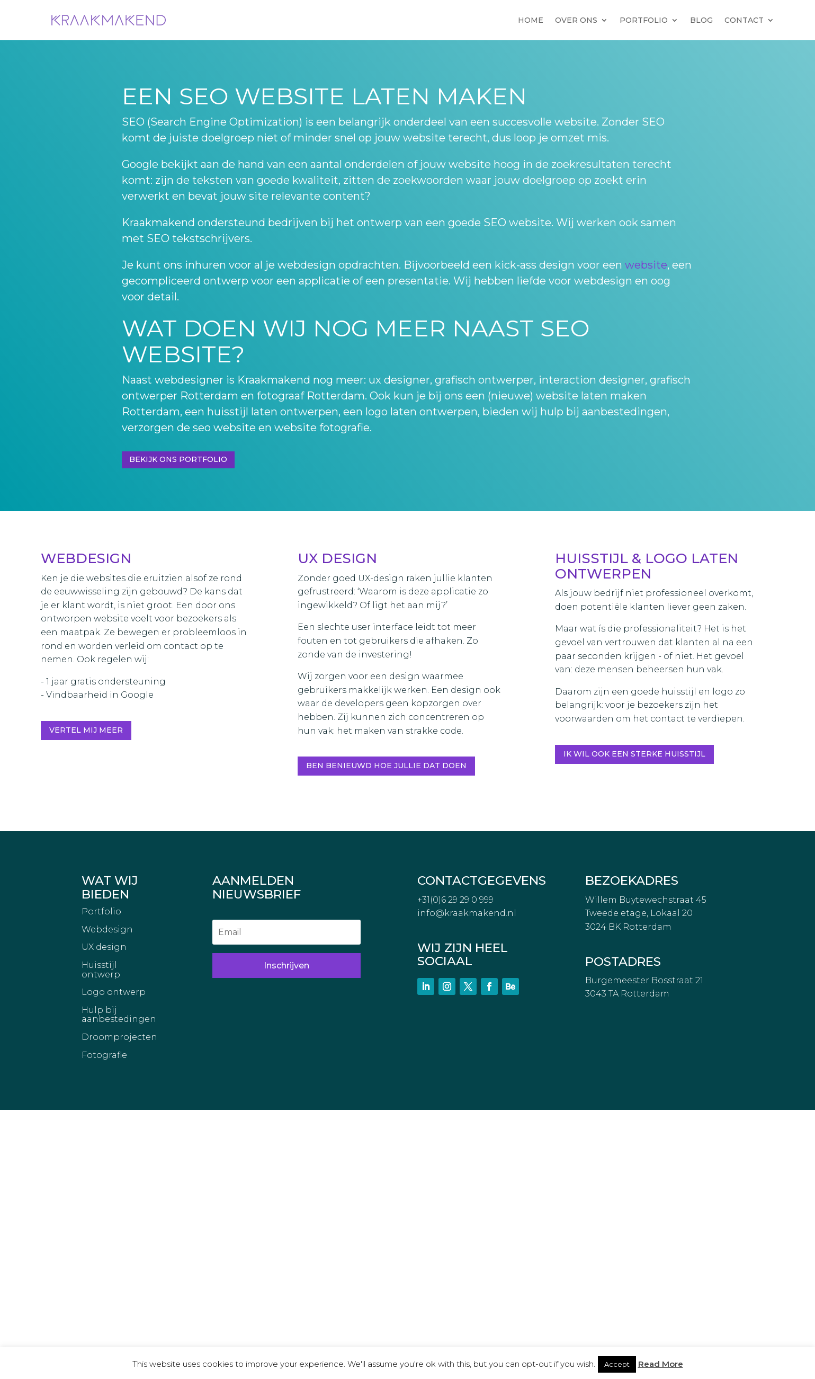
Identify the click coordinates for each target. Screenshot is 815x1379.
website (646, 265)
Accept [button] (617, 1364)
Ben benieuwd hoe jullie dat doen (386, 765)
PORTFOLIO (644, 20)
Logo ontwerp (114, 1261)
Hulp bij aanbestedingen (119, 1284)
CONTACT (744, 20)
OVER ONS (576, 20)
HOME (530, 20)
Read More (660, 1364)
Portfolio (101, 1181)
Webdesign (107, 1199)
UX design (104, 1216)
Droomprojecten (119, 1306)
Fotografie (104, 1324)
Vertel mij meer (86, 730)
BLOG (701, 20)
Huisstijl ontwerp (101, 1239)
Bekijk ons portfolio (178, 459)
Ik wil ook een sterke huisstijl (634, 754)
